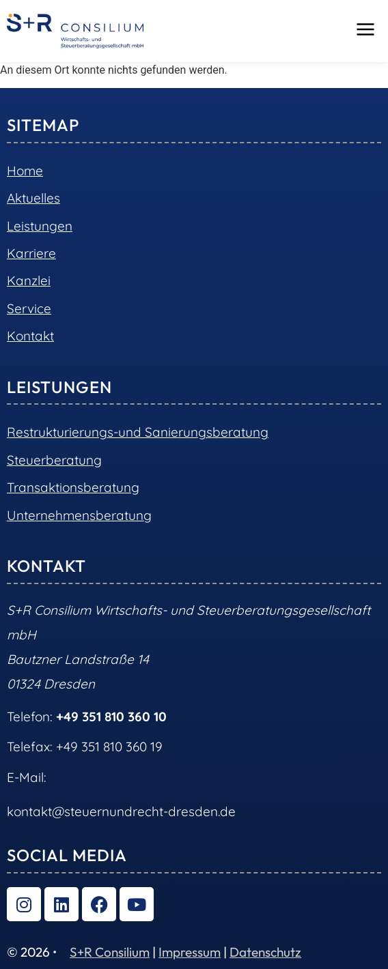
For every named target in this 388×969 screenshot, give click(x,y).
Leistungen (39, 226)
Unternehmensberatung (79, 515)
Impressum (189, 952)
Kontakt (30, 336)
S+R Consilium (110, 952)
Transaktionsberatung (73, 487)
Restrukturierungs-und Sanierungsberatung (137, 432)
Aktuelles (33, 198)
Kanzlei (29, 280)
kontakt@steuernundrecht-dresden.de (121, 811)
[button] (365, 31)
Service (29, 308)
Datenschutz (265, 952)
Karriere (31, 253)
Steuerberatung (54, 460)
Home (25, 170)
